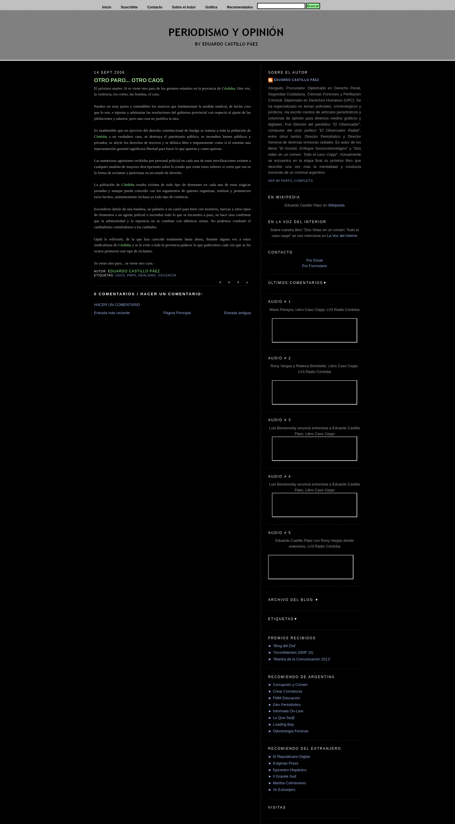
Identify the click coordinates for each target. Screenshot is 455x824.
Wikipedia (336, 205)
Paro (131, 275)
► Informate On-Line (285, 711)
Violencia (167, 275)
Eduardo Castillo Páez (296, 80)
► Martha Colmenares (287, 783)
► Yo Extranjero (281, 789)
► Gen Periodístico (284, 704)
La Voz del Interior (342, 235)
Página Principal (177, 313)
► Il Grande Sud (282, 776)
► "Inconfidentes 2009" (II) (290, 652)
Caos (120, 275)
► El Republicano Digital (289, 756)
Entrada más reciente (112, 313)
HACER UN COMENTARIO (117, 305)
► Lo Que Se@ (281, 718)
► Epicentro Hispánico (287, 770)
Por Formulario (314, 266)
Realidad (147, 275)
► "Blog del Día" (282, 646)
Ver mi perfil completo (290, 180)
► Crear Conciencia (285, 691)
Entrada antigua (237, 313)
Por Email (314, 260)
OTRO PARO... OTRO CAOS (128, 80)
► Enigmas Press (283, 763)
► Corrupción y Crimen (288, 684)
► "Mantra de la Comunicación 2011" (299, 659)
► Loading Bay (281, 724)
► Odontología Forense (288, 731)
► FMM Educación (284, 698)
